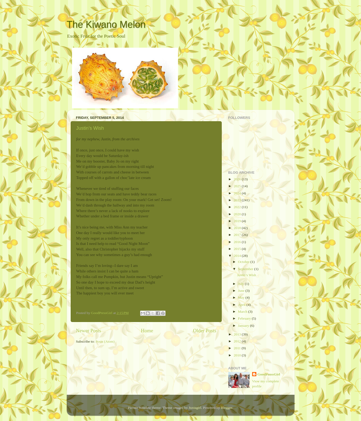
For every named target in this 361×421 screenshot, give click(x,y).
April (242, 305)
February (245, 318)
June (242, 291)
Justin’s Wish (90, 128)
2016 (238, 242)
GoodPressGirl (268, 374)
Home (147, 330)
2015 (238, 249)
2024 (238, 193)
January (244, 326)
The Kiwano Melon (106, 24)
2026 (238, 179)
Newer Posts (88, 330)
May (242, 297)
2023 (238, 200)
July (241, 284)
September (246, 269)
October (244, 262)
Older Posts (204, 330)
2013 (238, 334)
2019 (238, 221)
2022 (238, 207)
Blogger (226, 408)
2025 (238, 186)
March (243, 311)
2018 (238, 228)
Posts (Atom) (105, 341)
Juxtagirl (195, 408)
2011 (238, 348)
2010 (238, 355)
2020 (238, 214)
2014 (238, 256)
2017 (238, 235)
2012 (238, 341)
